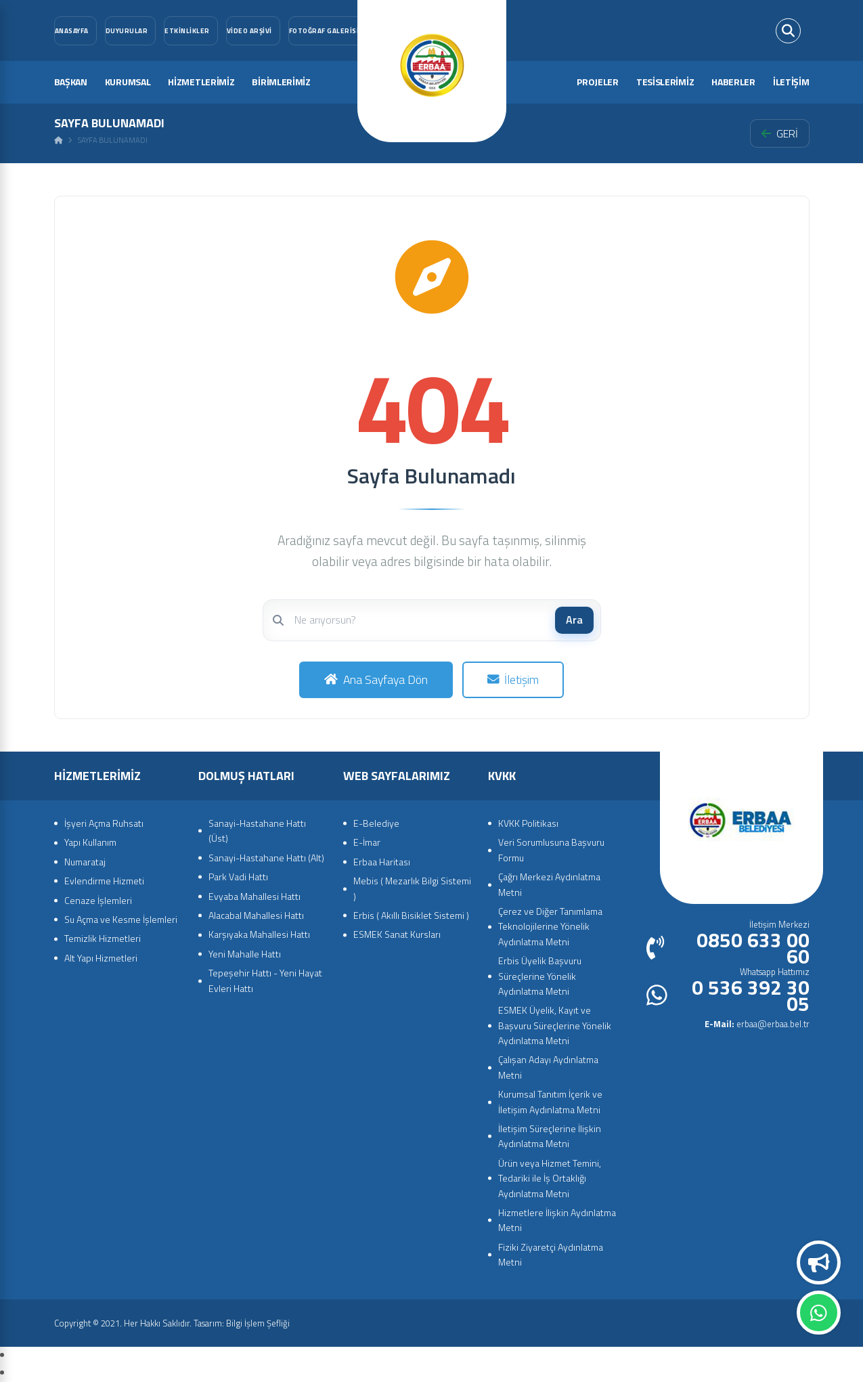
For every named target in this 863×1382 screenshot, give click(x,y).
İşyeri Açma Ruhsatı (103, 823)
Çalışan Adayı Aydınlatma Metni (548, 1066)
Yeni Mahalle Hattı (244, 954)
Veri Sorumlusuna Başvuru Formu (551, 849)
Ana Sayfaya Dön (376, 679)
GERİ (779, 133)
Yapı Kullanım (90, 842)
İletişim (513, 679)
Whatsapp (818, 1312)
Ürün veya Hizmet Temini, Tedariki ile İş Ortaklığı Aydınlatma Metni (549, 1178)
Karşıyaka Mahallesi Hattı (259, 934)
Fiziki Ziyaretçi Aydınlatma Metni (550, 1254)
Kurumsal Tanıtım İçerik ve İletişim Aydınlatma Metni (550, 1101)
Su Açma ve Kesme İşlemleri (120, 919)
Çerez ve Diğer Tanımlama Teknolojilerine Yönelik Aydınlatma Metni (550, 926)
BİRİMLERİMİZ (281, 81)
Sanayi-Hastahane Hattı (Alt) (266, 857)
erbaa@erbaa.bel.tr (757, 1024)
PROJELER (598, 81)
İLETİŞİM (791, 81)
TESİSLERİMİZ (665, 81)
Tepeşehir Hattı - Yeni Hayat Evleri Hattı (265, 980)
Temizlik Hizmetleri (102, 938)
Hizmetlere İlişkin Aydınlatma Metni (557, 1219)
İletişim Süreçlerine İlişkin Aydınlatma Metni (549, 1135)
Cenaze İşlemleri (98, 900)
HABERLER (733, 81)
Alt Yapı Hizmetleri (100, 958)
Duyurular (819, 1262)
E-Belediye (376, 823)
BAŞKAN (70, 81)
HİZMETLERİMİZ (201, 81)
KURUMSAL (128, 81)
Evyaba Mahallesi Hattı (254, 896)
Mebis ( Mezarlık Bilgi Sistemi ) (412, 888)
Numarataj (85, 862)
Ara (574, 619)
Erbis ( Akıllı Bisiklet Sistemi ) (411, 915)
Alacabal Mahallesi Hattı (256, 915)
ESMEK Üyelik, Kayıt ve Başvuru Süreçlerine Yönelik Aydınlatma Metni (554, 1025)
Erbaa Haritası (381, 862)
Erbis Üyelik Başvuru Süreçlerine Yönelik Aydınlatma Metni (539, 975)
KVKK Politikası (528, 823)
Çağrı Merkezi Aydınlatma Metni (549, 884)
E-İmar (366, 842)
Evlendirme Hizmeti (104, 880)
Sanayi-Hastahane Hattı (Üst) (257, 830)
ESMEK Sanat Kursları (397, 934)
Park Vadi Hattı (238, 876)
